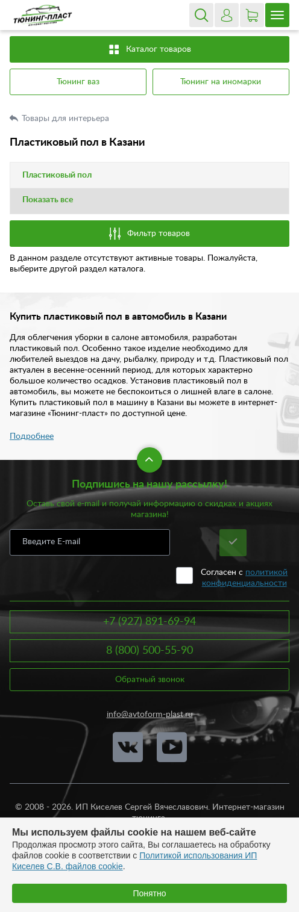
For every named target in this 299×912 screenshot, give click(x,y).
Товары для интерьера (67, 118)
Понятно (149, 893)
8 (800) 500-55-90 (149, 650)
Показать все (47, 200)
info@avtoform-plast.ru (150, 714)
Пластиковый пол (57, 175)
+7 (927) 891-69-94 (149, 621)
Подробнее (32, 436)
